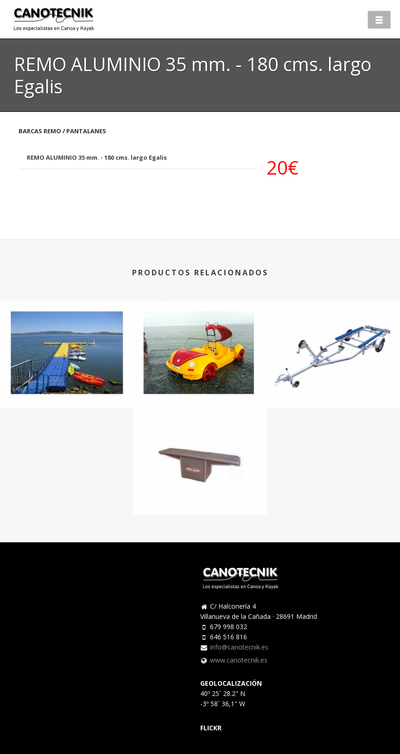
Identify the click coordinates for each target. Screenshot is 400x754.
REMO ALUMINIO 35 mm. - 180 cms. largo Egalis (97, 157)
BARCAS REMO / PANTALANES (62, 131)
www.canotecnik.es (238, 660)
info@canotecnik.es (239, 647)
